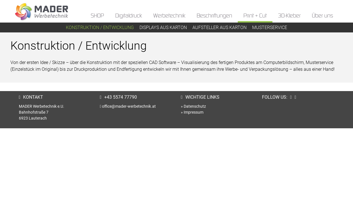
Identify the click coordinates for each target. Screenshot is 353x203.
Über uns (322, 16)
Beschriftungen (214, 16)
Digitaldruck (128, 16)
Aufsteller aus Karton (219, 27)
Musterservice (269, 27)
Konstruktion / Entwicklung (100, 27)
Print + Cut (255, 16)
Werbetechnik (169, 16)
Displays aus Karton (163, 27)
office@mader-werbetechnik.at (129, 106)
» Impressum (192, 112)
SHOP (97, 16)
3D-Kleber (289, 16)
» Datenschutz (193, 106)
